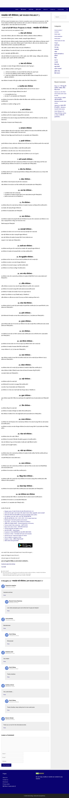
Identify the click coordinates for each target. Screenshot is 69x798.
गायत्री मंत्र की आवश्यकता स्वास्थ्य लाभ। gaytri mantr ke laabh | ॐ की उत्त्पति (16, 575)
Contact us (52, 9)
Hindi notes (57, 34)
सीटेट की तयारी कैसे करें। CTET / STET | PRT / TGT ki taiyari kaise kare (21, 518)
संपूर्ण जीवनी (57, 66)
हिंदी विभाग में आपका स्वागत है (9, 786)
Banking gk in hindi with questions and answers (16, 519)
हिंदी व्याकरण (23, 9)
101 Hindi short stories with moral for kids (60, 93)
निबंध (55, 57)
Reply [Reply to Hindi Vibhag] (8, 643)
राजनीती (56, 62)
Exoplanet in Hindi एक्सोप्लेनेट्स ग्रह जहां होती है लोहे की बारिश (18, 532)
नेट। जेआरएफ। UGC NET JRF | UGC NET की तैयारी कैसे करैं (18, 516)
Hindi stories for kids (59, 40)
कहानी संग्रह (31, 9)
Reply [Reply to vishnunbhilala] (4, 628)
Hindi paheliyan (58, 36)
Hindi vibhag (8, 4)
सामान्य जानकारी (6, 571)
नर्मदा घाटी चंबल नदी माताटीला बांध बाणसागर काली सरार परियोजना (24, 572)
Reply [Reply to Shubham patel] (4, 661)
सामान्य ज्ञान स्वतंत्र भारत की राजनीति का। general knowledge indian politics (21, 514)
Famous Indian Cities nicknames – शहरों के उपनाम (16, 525)
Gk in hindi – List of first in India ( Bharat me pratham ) (17, 521)
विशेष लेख (56, 64)
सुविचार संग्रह (38, 9)
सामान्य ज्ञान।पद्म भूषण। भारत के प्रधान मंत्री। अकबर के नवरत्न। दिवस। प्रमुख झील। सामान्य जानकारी (25, 513)
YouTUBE (3, 566)
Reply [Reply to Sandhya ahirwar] (4, 694)
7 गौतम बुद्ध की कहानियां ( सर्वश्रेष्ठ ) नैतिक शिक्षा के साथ (60, 87)
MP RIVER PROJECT (7, 572)
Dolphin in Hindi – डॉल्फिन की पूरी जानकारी (14, 539)
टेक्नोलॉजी (56, 49)
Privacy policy (61, 9)
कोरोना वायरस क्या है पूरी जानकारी (11, 540)
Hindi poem (57, 38)
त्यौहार (55, 51)
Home (16, 9)
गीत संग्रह (56, 47)
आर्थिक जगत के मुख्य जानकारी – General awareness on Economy (19, 523)
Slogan (56, 43)
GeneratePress (41, 795)
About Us (45, 9)
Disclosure (5, 782)
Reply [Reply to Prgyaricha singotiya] (4, 595)
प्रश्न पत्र (56, 60)
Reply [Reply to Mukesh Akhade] (4, 727)
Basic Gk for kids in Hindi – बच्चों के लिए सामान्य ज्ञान (16, 526)
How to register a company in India (13, 537)
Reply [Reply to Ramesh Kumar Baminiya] (8, 610)
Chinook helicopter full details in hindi (13, 528)
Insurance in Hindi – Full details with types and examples (18, 533)
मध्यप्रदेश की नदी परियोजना (41, 572)
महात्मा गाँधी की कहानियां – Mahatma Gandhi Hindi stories (60, 107)
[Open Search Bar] (67, 9)
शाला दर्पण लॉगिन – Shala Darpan (12, 530)
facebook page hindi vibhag (8, 564)
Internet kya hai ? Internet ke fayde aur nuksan (16, 535)
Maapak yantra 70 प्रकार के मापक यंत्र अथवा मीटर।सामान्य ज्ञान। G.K (19, 511)
